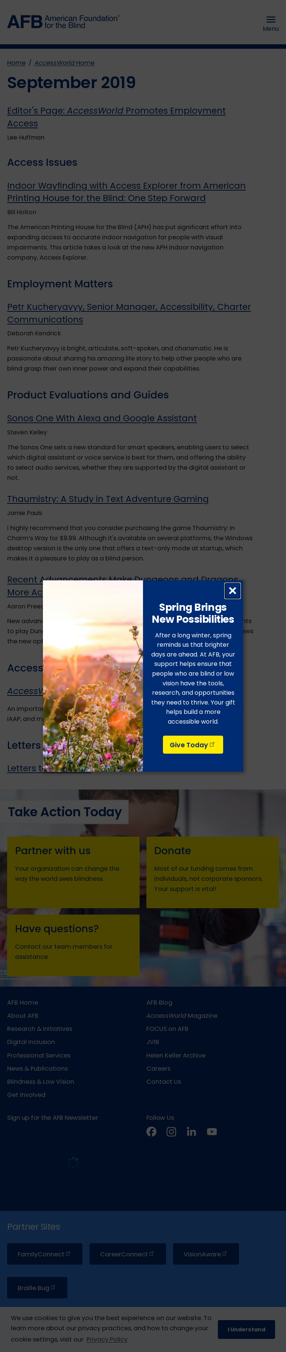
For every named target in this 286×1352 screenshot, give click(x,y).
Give (193, 745)
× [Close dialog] (232, 590)
